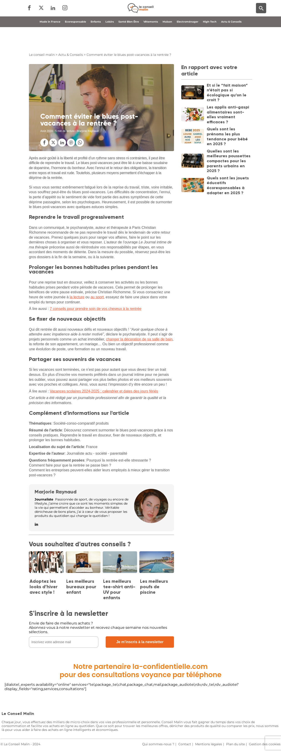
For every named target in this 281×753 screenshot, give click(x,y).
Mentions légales (208, 744)
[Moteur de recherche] (261, 18)
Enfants (96, 41)
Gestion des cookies (265, 744)
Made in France (50, 41)
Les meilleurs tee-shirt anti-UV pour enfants (119, 589)
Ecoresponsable (75, 41)
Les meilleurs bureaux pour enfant (81, 586)
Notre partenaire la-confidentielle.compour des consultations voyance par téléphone (141, 671)
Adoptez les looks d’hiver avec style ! (44, 586)
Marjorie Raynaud (56, 492)
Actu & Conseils (231, 41)
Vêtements (150, 41)
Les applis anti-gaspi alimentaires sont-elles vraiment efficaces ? (228, 114)
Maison (167, 41)
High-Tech (210, 41)
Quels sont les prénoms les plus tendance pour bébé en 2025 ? (227, 136)
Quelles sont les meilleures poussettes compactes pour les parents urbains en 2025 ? (228, 161)
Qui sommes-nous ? (158, 744)
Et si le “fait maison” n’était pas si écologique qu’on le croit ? (227, 93)
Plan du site (235, 744)
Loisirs (109, 41)
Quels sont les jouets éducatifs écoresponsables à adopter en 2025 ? (228, 185)
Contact (184, 744)
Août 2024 (46, 131)
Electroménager (187, 41)
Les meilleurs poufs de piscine (154, 586)
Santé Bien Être (128, 41)
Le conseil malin (42, 55)
